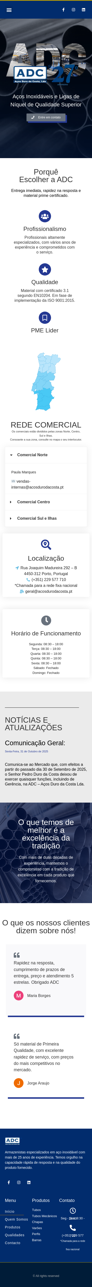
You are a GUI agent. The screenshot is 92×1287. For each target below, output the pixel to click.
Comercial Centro (33, 502)
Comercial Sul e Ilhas (37, 518)
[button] (9, 10)
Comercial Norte (32, 455)
